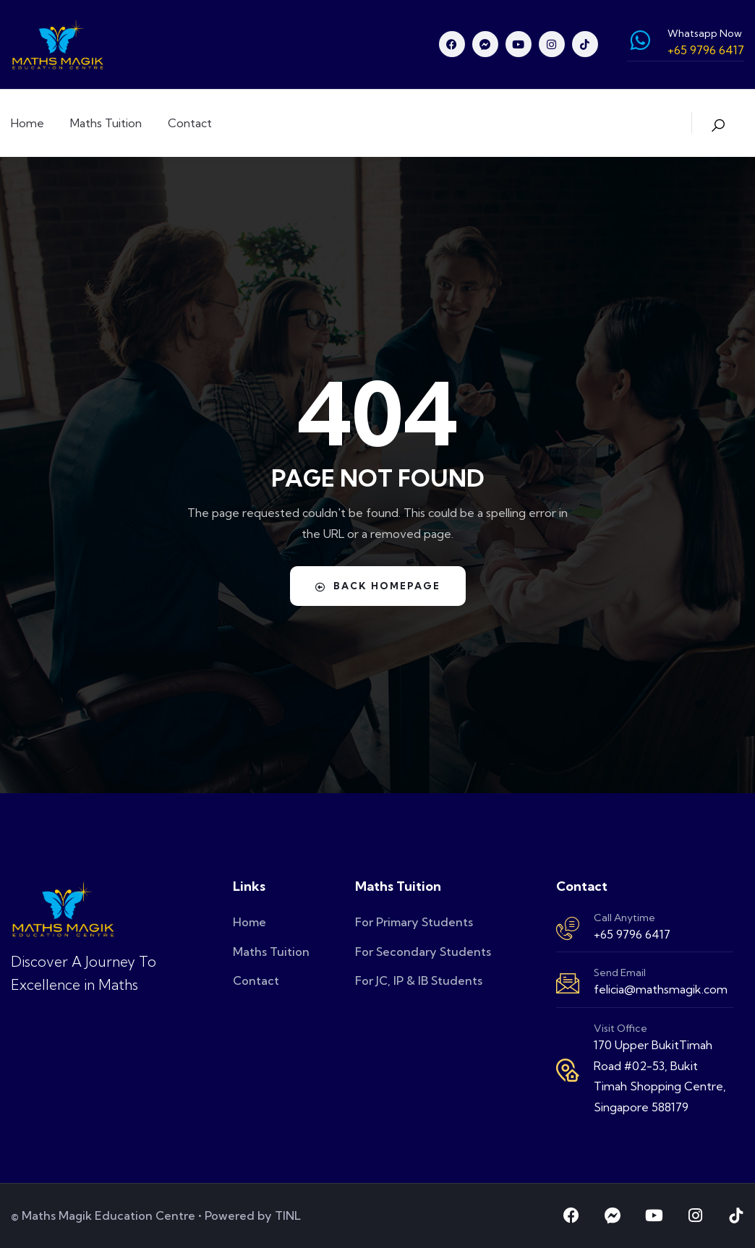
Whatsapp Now (704, 33)
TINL (288, 1215)
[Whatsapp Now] (640, 40)
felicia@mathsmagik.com (661, 989)
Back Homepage (377, 585)
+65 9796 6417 (632, 934)
